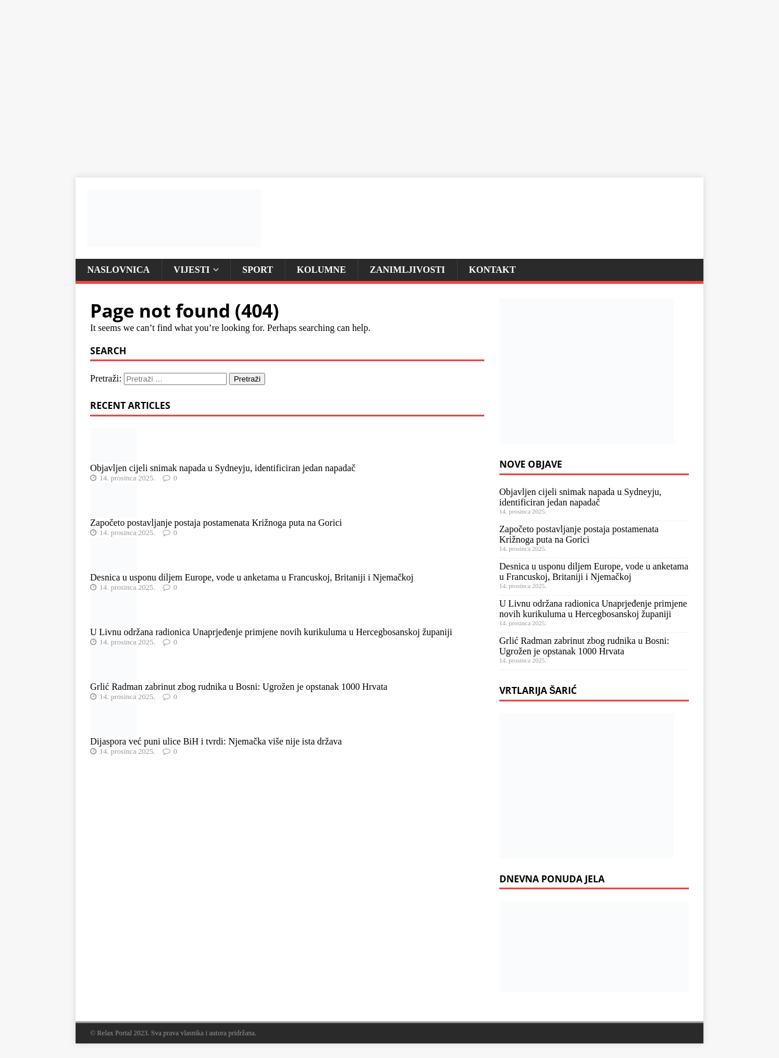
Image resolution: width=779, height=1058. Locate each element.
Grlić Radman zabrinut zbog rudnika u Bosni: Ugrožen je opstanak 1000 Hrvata (238, 687)
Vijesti (192, 270)
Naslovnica (118, 270)
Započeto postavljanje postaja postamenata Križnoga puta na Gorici (216, 523)
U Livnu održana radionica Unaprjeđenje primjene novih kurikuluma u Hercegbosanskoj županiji (271, 632)
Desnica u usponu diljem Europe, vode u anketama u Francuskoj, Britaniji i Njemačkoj (251, 577)
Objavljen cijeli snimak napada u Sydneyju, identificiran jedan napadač (222, 468)
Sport (257, 270)
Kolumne (321, 270)
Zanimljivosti (407, 270)
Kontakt (492, 270)
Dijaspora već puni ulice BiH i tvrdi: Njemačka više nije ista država (216, 741)
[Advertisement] (349, 81)
